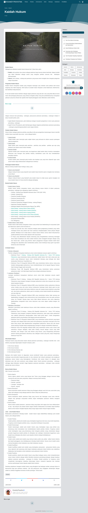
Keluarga (51, 1)
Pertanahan (73, 75)
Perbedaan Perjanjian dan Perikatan (74, 59)
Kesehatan (57, 1)
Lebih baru (8, 484)
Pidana (26, 1)
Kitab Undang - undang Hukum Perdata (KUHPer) (23, 210)
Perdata (32, 1)
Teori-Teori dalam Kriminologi (72, 40)
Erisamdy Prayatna (13, 2)
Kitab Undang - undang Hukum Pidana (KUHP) (23, 208)
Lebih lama (57, 484)
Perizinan (65, 75)
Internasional (39, 1)
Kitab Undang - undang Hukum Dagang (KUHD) (23, 212)
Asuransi (65, 67)
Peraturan (74, 72)
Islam (45, 1)
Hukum (8, 474)
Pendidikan (64, 1)
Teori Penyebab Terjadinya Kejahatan (74, 55)
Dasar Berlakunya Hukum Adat (72, 48)
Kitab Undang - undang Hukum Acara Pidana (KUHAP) (25, 214)
